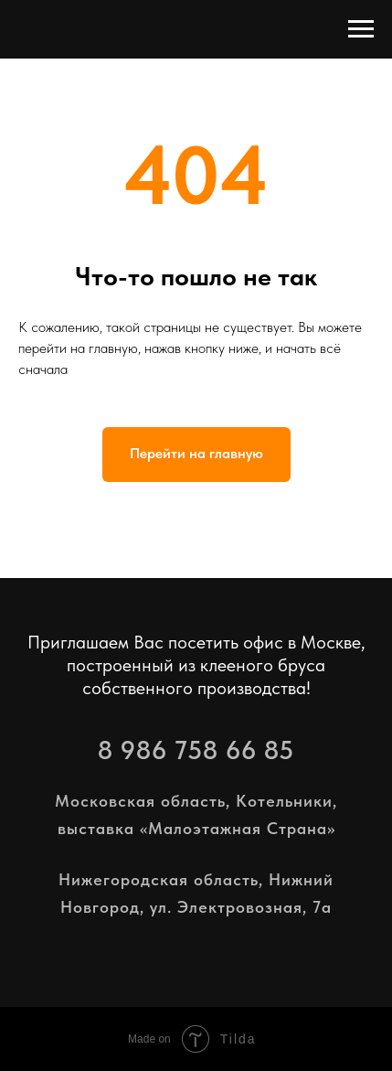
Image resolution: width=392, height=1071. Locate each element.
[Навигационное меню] (361, 29)
